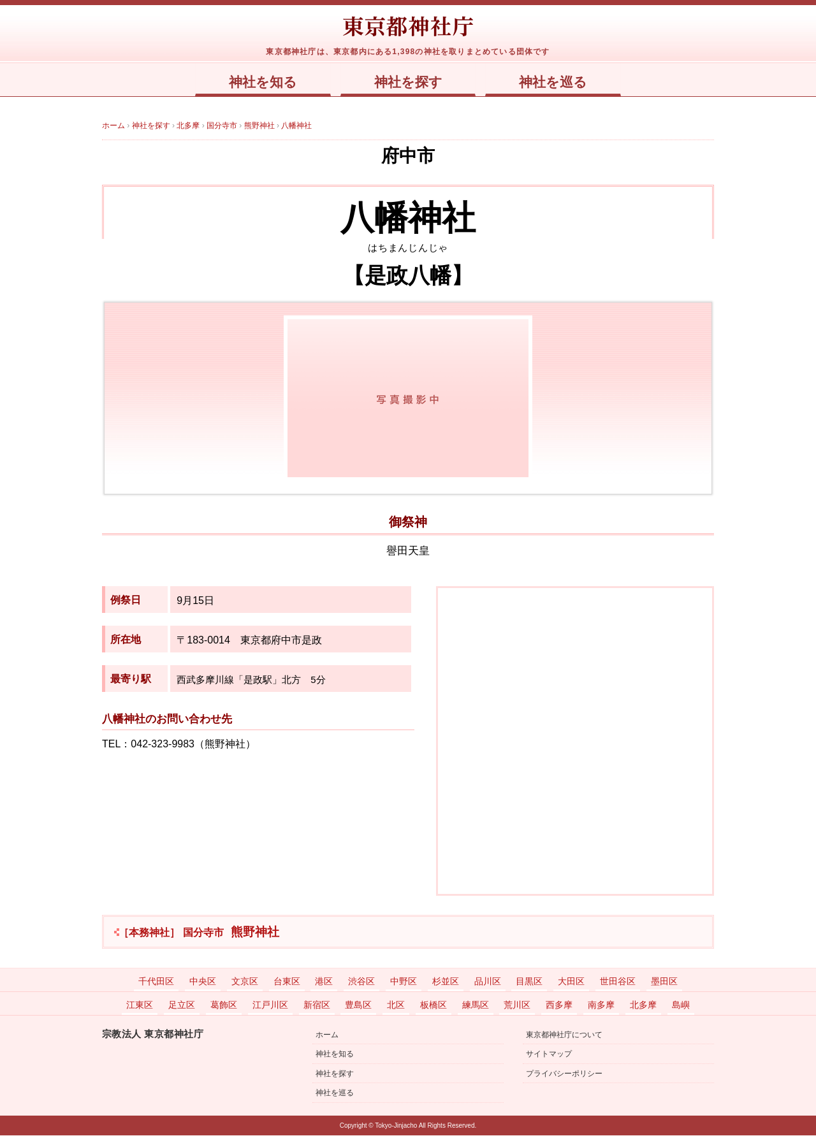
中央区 (202, 982)
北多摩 (643, 1005)
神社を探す (408, 82)
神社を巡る (556, 82)
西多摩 (559, 1005)
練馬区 (475, 1005)
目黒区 (529, 982)
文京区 (244, 982)
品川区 (487, 982)
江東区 (139, 1005)
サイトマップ (549, 1054)
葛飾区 (223, 1005)
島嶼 (681, 1005)
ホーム (327, 1035)
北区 (396, 1005)
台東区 (286, 982)
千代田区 (156, 982)
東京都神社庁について (564, 1035)
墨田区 (664, 982)
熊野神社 (199, 932)
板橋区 (433, 1005)
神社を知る (260, 82)
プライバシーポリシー (564, 1074)
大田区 (571, 982)
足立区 (181, 1005)
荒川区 (517, 1005)
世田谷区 (618, 982)
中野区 (403, 982)
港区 (324, 982)
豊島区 (358, 1005)
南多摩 (601, 1005)
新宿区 (316, 1005)
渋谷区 (361, 982)
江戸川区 (270, 1005)
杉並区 (445, 982)
